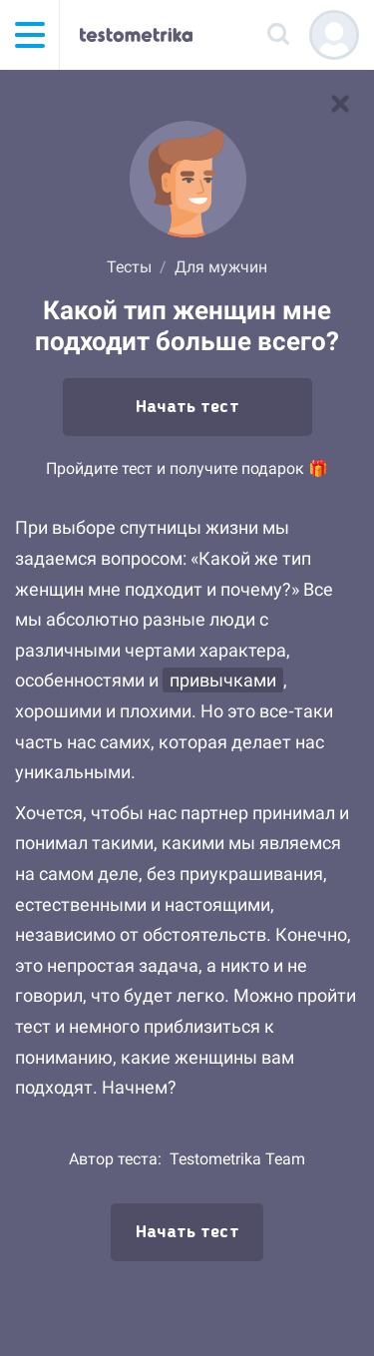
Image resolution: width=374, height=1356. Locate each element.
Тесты (129, 266)
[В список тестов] (340, 104)
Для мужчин (221, 266)
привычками (223, 680)
